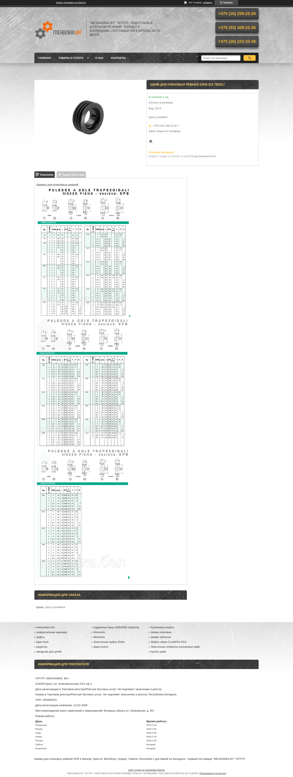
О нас (99, 57)
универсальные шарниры (51, 632)
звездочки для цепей (48, 651)
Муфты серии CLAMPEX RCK (169, 641)
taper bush (42, 641)
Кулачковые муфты (162, 627)
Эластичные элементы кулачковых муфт (175, 646)
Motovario (99, 632)
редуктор (41, 646)
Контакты (118, 57)
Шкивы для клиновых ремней (57, 184)
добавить (207, 2)
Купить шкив (158, 651)
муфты (40, 637)
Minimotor (99, 637)
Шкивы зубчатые (161, 637)
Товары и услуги (71, 57)
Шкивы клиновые (161, 632)
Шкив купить (101, 646)
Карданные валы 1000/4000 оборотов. (116, 627)
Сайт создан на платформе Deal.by (146, 770)
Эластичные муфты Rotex (109, 641)
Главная (44, 57)
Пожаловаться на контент (213, 773)
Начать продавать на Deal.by (71, 2)
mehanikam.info (45, 627)
